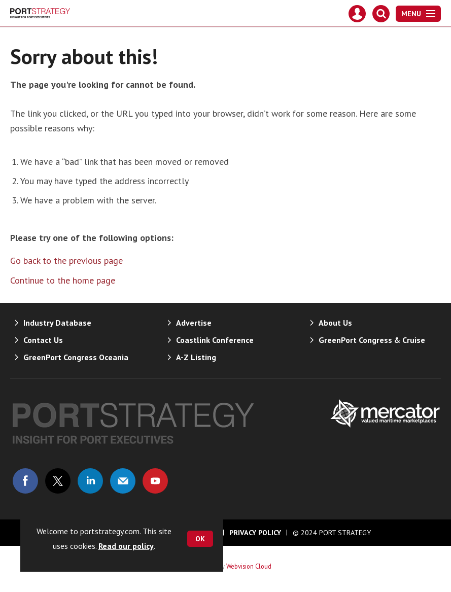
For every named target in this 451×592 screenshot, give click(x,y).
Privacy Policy (255, 532)
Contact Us (43, 340)
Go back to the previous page (66, 260)
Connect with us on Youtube (155, 481)
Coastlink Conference (215, 340)
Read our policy (126, 546)
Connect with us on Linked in (90, 481)
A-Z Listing (196, 357)
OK (200, 538)
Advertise (194, 323)
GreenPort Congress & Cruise (372, 340)
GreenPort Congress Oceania (75, 357)
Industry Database (57, 323)
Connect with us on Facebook (25, 481)
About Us (335, 323)
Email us (123, 481)
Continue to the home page (62, 280)
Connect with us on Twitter (58, 481)
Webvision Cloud (248, 566)
